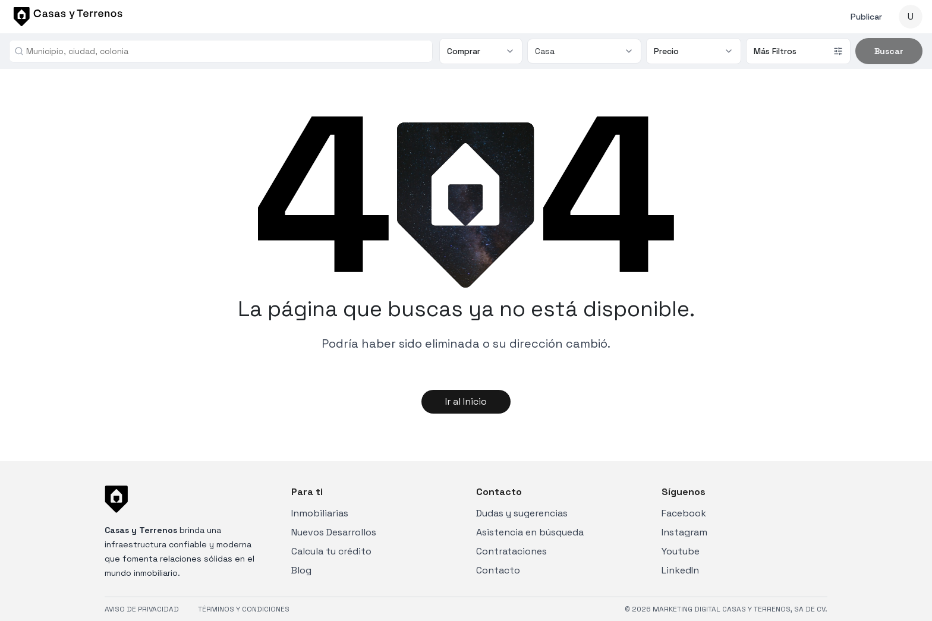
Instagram (684, 532)
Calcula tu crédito (331, 551)
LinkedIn (680, 570)
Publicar (866, 16)
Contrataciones (511, 551)
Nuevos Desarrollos (333, 532)
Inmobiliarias (319, 513)
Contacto (498, 570)
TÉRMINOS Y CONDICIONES (243, 609)
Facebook (684, 513)
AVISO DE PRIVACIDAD (142, 609)
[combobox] (225, 51)
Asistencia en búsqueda (530, 532)
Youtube (681, 551)
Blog (301, 570)
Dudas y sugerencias (522, 513)
